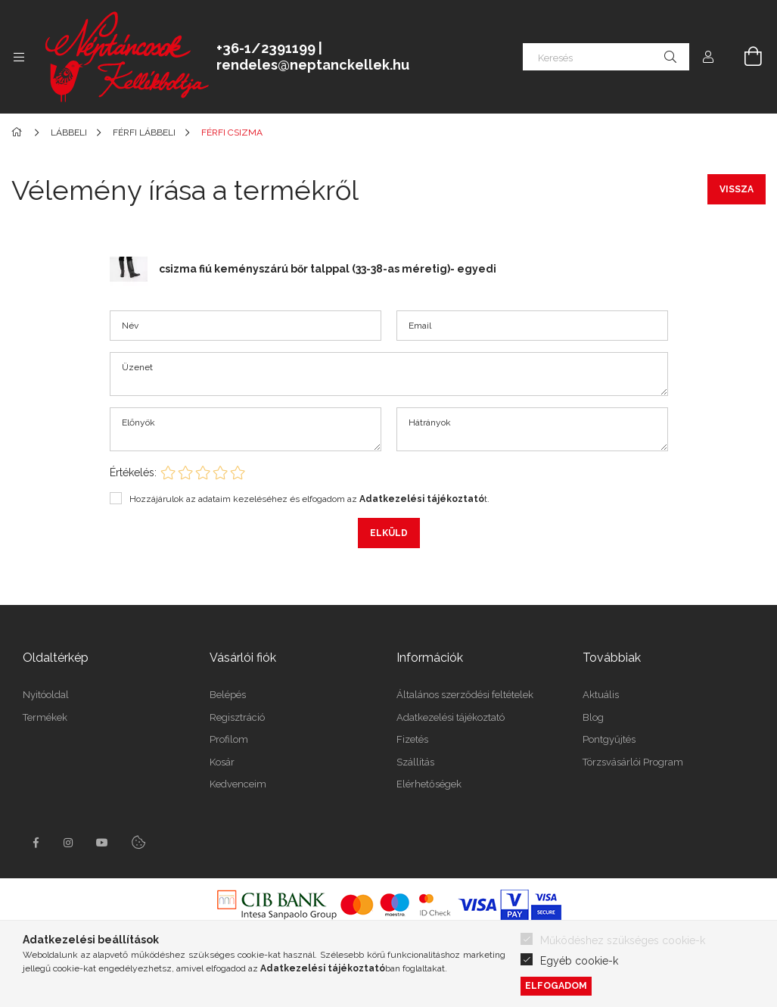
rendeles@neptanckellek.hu (312, 65)
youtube (102, 843)
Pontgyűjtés (609, 739)
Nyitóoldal (46, 694)
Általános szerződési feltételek (464, 694)
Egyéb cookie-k (579, 961)
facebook (35, 843)
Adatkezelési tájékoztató (450, 717)
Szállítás (415, 762)
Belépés (228, 694)
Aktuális (601, 694)
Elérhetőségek (429, 784)
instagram (69, 843)
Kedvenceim (238, 784)
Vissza (737, 189)
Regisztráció (237, 717)
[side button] (19, 56)
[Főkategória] (19, 132)
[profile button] (708, 56)
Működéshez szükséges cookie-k (622, 940)
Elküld (389, 533)
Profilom (229, 739)
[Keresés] (606, 56)
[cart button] (744, 56)
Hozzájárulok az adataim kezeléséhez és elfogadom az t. (309, 499)
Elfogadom (556, 985)
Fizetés (412, 739)
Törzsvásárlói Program (633, 762)
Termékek (45, 717)
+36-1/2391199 (265, 48)
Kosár (222, 762)
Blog (593, 717)
